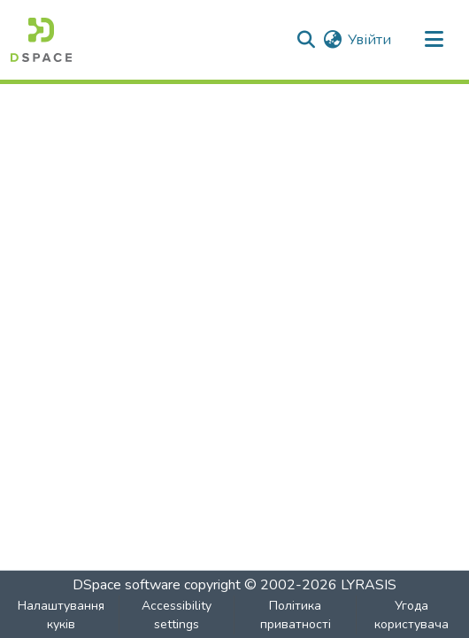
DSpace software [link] (127, 585)
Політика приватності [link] (295, 615)
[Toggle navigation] (433, 40)
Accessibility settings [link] (176, 615)
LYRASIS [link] (368, 585)
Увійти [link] (369, 40)
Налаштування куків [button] (61, 615)
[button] (41, 40)
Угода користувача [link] (411, 615)
